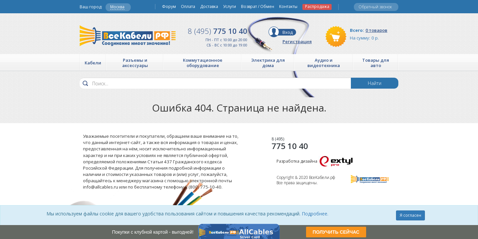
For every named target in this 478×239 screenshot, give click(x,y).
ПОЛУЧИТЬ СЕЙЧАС (336, 232)
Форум (169, 6)
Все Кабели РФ (128, 35)
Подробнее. (315, 213)
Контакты (288, 6)
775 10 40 (217, 31)
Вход (287, 32)
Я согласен (410, 215)
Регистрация (297, 41)
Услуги (229, 6)
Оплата (188, 6)
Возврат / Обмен (257, 6)
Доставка (209, 6)
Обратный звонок (375, 7)
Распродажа (317, 6)
